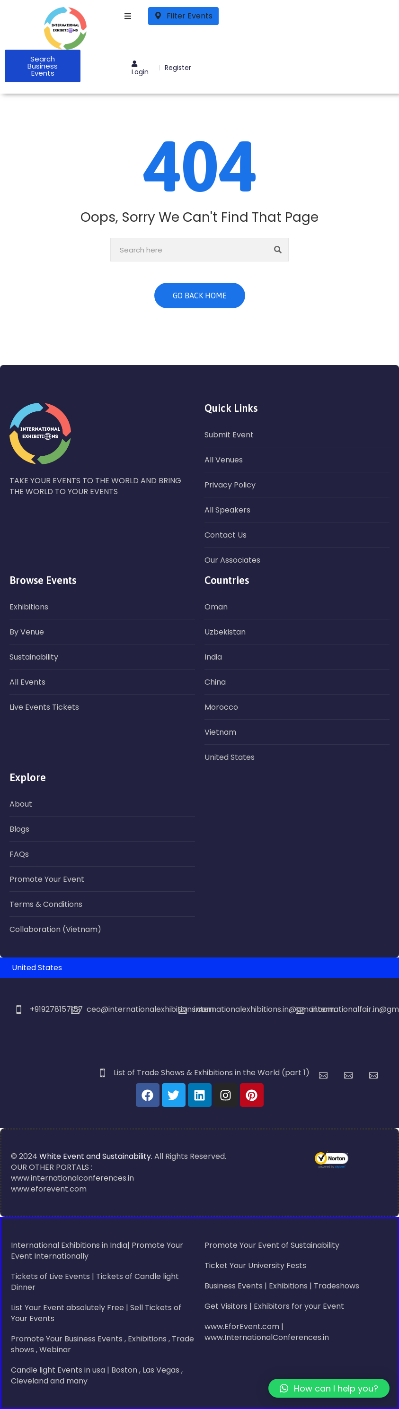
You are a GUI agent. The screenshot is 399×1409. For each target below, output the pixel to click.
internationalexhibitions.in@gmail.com (264, 1009)
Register (178, 67)
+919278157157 (56, 1009)
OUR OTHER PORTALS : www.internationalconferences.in (72, 1172)
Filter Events (183, 15)
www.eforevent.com (49, 1188)
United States (37, 967)
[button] (329, 1388)
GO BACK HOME (200, 295)
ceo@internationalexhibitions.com (150, 1009)
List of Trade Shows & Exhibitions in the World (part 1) (212, 1072)
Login (140, 69)
